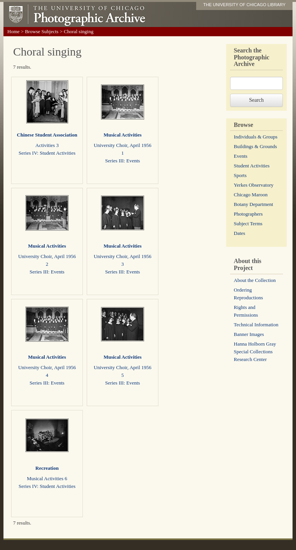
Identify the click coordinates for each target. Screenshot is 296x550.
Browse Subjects (42, 31)
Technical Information (256, 324)
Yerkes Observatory (254, 185)
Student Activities (252, 166)
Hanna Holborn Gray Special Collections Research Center (255, 351)
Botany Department (253, 204)
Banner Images (249, 334)
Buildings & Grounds (255, 146)
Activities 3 (47, 145)
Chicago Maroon (251, 194)
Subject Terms (248, 223)
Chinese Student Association (47, 135)
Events (240, 156)
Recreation (47, 468)
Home (13, 31)
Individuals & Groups (256, 137)
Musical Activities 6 (47, 478)
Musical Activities (123, 135)
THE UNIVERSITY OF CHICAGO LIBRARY (244, 4)
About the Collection (255, 280)
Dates (240, 233)
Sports (240, 175)
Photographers (248, 214)
